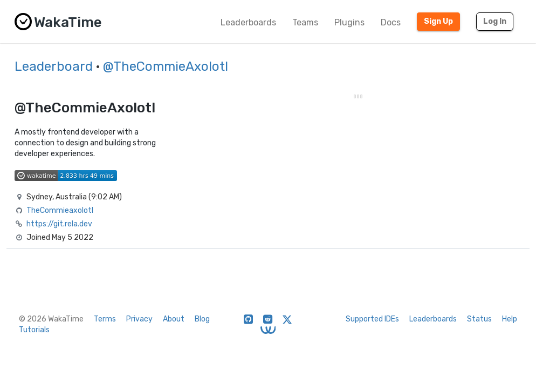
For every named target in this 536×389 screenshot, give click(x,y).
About (173, 319)
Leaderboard (54, 66)
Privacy (139, 319)
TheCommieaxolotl (59, 210)
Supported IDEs (372, 319)
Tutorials (34, 329)
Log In (494, 21)
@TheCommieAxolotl (165, 66)
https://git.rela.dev (59, 224)
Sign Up (438, 21)
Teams (305, 22)
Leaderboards (248, 22)
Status (479, 319)
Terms (105, 319)
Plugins (349, 22)
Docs (391, 22)
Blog (202, 319)
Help (509, 319)
